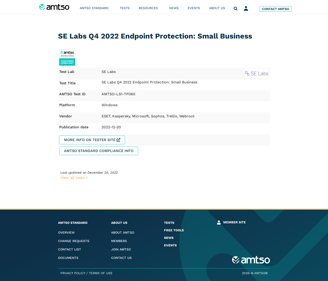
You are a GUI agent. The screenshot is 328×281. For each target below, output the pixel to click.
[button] (235, 9)
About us (218, 8)
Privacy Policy (72, 273)
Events (194, 8)
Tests (125, 8)
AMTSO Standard (95, 8)
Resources (149, 8)
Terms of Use (101, 273)
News (174, 8)
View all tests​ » (73, 177)
